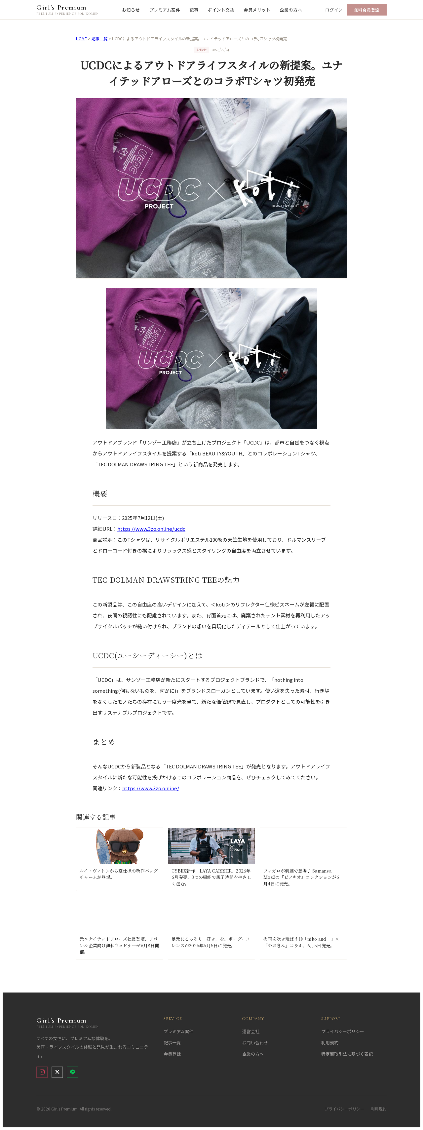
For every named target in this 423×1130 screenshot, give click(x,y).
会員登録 (172, 1054)
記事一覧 (99, 38)
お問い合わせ (255, 1042)
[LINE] (72, 1072)
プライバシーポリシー (342, 1031)
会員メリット (257, 10)
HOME (81, 38)
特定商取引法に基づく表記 (347, 1054)
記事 (193, 10)
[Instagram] (42, 1072)
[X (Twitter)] (57, 1072)
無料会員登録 (366, 10)
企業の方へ (291, 10)
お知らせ (131, 10)
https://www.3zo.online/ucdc (151, 528)
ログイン (333, 10)
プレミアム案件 (164, 10)
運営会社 (250, 1031)
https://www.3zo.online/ (150, 788)
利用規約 (329, 1042)
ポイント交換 (221, 10)
